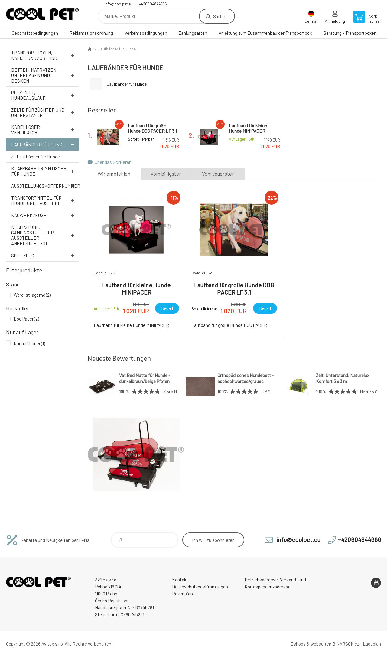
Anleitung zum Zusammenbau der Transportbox (265, 33)
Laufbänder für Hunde (45, 144)
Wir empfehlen (114, 174)
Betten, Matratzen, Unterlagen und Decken (45, 75)
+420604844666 (153, 4)
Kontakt (180, 579)
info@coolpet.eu (119, 4)
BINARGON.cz (345, 643)
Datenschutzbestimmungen (200, 586)
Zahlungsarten (193, 33)
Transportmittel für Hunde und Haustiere (45, 200)
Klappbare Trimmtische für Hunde (45, 171)
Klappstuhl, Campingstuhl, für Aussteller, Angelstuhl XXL (45, 235)
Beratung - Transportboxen (349, 33)
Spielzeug (45, 255)
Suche (218, 16)
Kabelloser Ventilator (45, 129)
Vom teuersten (218, 174)
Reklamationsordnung (91, 33)
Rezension (182, 593)
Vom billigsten (166, 174)
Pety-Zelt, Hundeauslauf (45, 95)
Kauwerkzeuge (45, 215)
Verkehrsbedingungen (146, 33)
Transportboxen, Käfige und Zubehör (45, 55)
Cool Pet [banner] (42, 14)
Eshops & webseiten (311, 643)
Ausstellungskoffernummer (45, 186)
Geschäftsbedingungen (35, 33)
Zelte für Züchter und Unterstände (45, 112)
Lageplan (372, 643)
